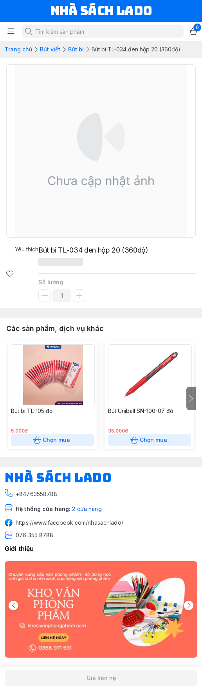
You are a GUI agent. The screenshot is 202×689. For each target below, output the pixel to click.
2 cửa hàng (86, 508)
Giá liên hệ (101, 678)
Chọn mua (52, 440)
